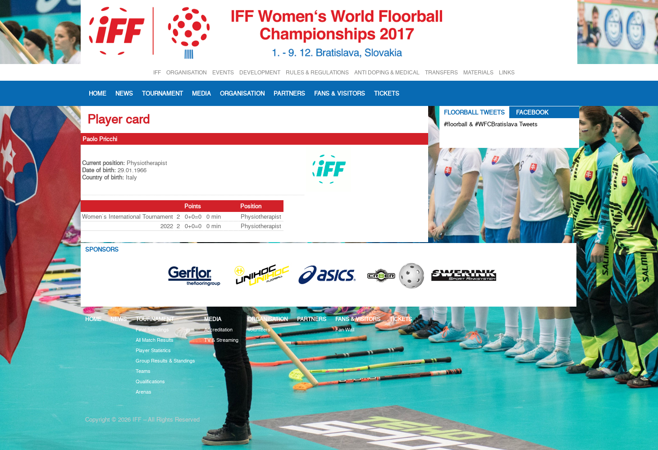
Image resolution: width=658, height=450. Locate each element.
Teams (143, 371)
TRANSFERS (441, 72)
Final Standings (152, 330)
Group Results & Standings (165, 361)
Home (97, 93)
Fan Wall (344, 330)
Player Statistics (153, 351)
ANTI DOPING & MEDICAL (387, 72)
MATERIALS (478, 72)
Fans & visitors (339, 93)
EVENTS (223, 72)
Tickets (386, 93)
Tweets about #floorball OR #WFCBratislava (482, 139)
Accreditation (218, 330)
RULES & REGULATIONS (317, 72)
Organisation (242, 93)
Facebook (532, 112)
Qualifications (150, 382)
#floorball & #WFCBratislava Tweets (491, 124)
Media (201, 93)
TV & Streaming (221, 340)
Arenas (143, 392)
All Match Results (155, 340)
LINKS (507, 72)
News (124, 93)
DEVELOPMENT (259, 72)
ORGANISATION (186, 72)
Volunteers (258, 330)
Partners (289, 93)
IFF (157, 72)
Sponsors (102, 249)
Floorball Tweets (474, 112)
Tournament (162, 93)
